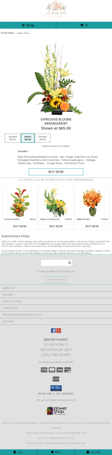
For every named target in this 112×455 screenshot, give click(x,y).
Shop (28, 25)
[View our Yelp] (58, 332)
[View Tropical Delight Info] (20, 202)
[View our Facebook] (53, 332)
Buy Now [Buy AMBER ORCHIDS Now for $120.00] (92, 226)
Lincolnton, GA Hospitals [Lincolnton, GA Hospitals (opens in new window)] (55, 423)
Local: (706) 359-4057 (56, 355)
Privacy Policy (35, 443)
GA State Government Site (71, 433)
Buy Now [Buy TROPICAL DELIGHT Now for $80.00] (19, 226)
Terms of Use (77, 443)
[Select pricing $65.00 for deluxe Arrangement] (27, 138)
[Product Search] (56, 263)
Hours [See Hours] (93, 452)
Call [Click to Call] (18, 452)
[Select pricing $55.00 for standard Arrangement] (13, 138)
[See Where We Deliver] (56, 279)
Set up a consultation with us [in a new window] (56, 400)
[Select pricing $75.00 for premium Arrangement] (42, 138)
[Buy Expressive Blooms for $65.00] (56, 171)
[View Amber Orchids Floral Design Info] (92, 202)
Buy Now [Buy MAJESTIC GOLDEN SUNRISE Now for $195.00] (56, 226)
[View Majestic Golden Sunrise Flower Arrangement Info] (56, 202)
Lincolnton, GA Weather (40, 433)
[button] (56, 388)
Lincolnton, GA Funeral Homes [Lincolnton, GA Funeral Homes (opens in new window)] (19, 423)
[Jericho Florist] (56, 17)
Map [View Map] (56, 452)
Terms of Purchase (57, 443)
